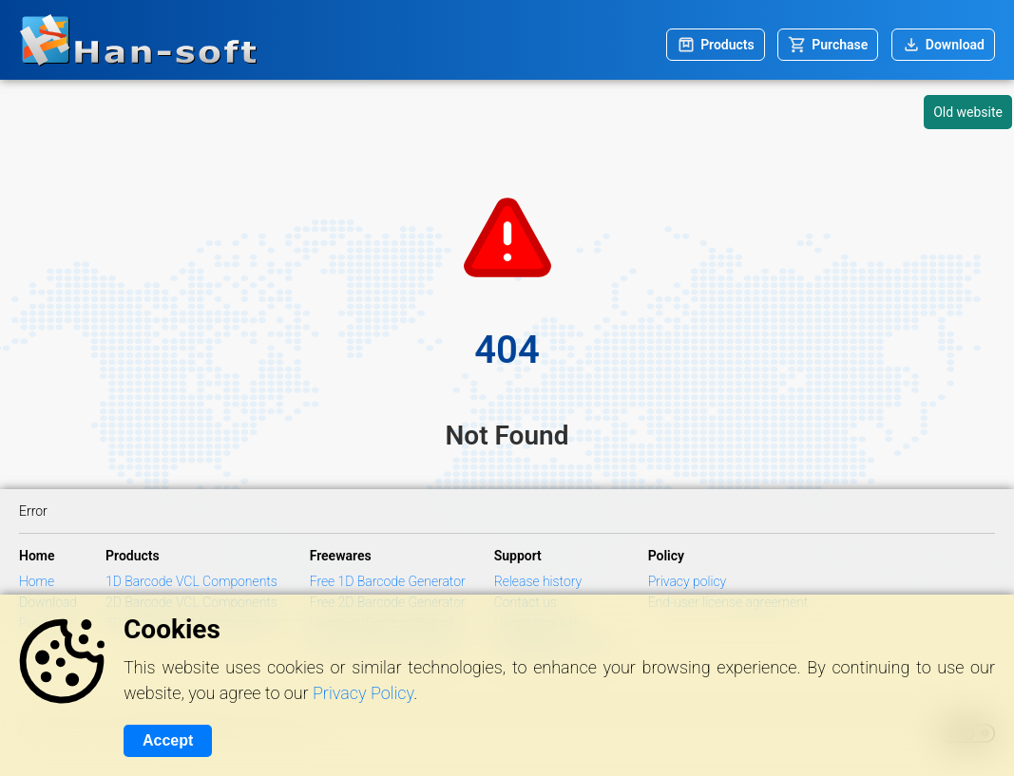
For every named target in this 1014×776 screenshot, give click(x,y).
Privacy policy (687, 581)
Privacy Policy (363, 693)
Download (955, 44)
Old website (968, 112)
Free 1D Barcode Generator (388, 581)
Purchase (840, 44)
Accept (168, 740)
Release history (538, 581)
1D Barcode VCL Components (191, 581)
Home (36, 581)
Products (727, 44)
